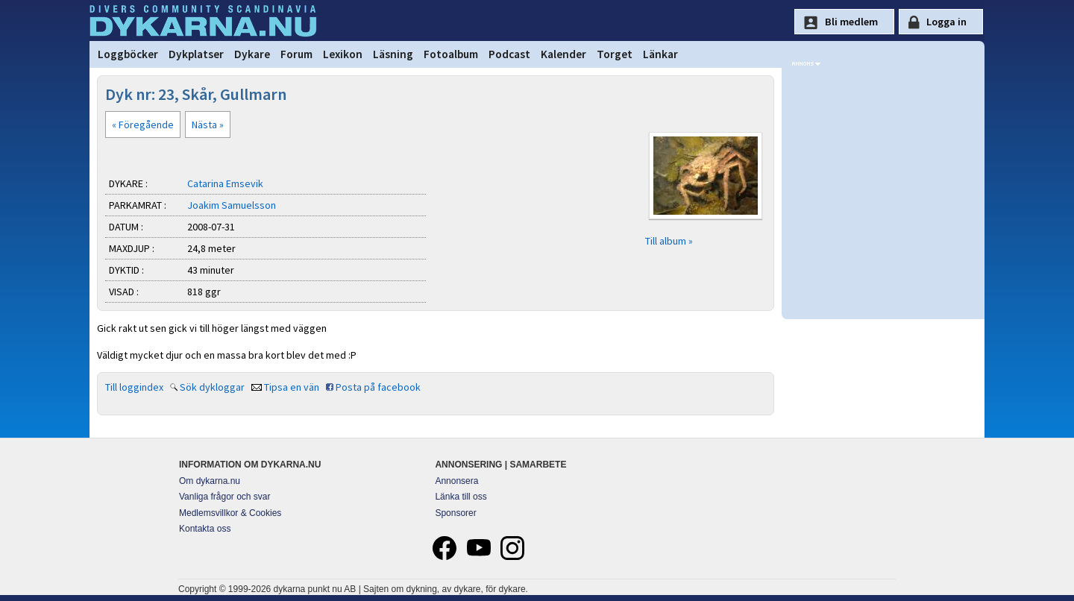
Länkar (660, 54)
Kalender (563, 54)
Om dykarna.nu (209, 481)
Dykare (252, 54)
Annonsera (456, 481)
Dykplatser (196, 54)
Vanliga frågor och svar (225, 496)
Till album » (669, 241)
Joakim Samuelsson (231, 205)
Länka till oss (460, 496)
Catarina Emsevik (225, 183)
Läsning (393, 54)
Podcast (509, 54)
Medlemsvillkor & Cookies (230, 513)
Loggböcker (128, 54)
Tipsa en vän (291, 387)
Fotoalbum (451, 54)
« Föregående (143, 124)
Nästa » (208, 124)
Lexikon (342, 54)
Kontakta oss (204, 528)
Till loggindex (134, 387)
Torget (614, 54)
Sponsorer (455, 513)
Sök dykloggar (212, 387)
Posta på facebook (378, 387)
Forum (296, 54)
